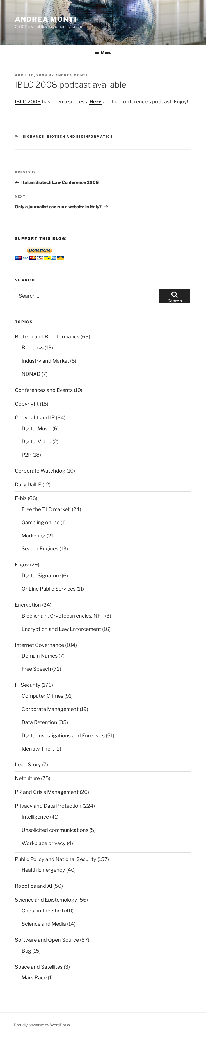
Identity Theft (38, 749)
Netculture (27, 778)
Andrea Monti (46, 19)
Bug (26, 951)
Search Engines (40, 549)
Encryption (28, 605)
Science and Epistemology (46, 900)
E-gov (22, 565)
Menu (103, 52)
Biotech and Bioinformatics (80, 137)
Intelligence (35, 817)
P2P (26, 455)
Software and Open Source (47, 940)
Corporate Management (50, 709)
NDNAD (31, 374)
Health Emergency (43, 870)
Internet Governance (39, 645)
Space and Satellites (39, 967)
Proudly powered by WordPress (42, 1024)
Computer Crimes (42, 696)
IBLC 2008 (28, 102)
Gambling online (40, 522)
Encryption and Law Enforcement (61, 629)
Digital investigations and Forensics (63, 735)
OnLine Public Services (48, 589)
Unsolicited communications (55, 830)
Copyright (27, 404)
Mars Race (34, 978)
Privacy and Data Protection (48, 806)
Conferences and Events (44, 390)
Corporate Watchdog (40, 471)
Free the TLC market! (46, 509)
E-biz (21, 498)
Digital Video (36, 441)
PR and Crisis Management (47, 792)
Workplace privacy (44, 843)
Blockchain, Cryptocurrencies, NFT (63, 616)
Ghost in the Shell (42, 911)
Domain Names (40, 656)
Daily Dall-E (28, 484)
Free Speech (36, 669)
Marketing (33, 536)
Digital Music (36, 429)
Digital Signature (41, 576)
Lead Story (28, 764)
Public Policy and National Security (55, 859)
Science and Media (44, 924)
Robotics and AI (33, 886)
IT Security (27, 685)
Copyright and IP (35, 418)
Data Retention (39, 722)
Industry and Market (45, 361)
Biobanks (34, 137)
